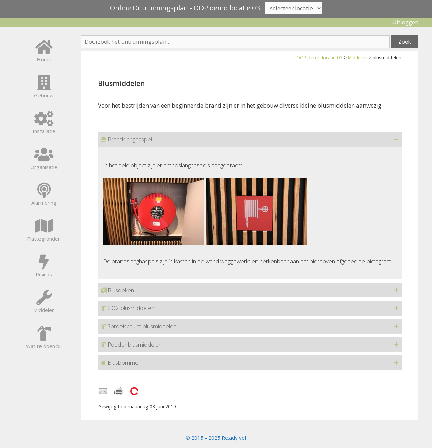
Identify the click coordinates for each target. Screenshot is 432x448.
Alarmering (43, 202)
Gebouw (44, 95)
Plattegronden (44, 238)
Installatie (44, 131)
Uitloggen (405, 22)
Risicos (44, 274)
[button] (250, 139)
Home (44, 59)
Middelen (357, 57)
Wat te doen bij (44, 345)
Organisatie (43, 166)
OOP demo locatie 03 (319, 57)
